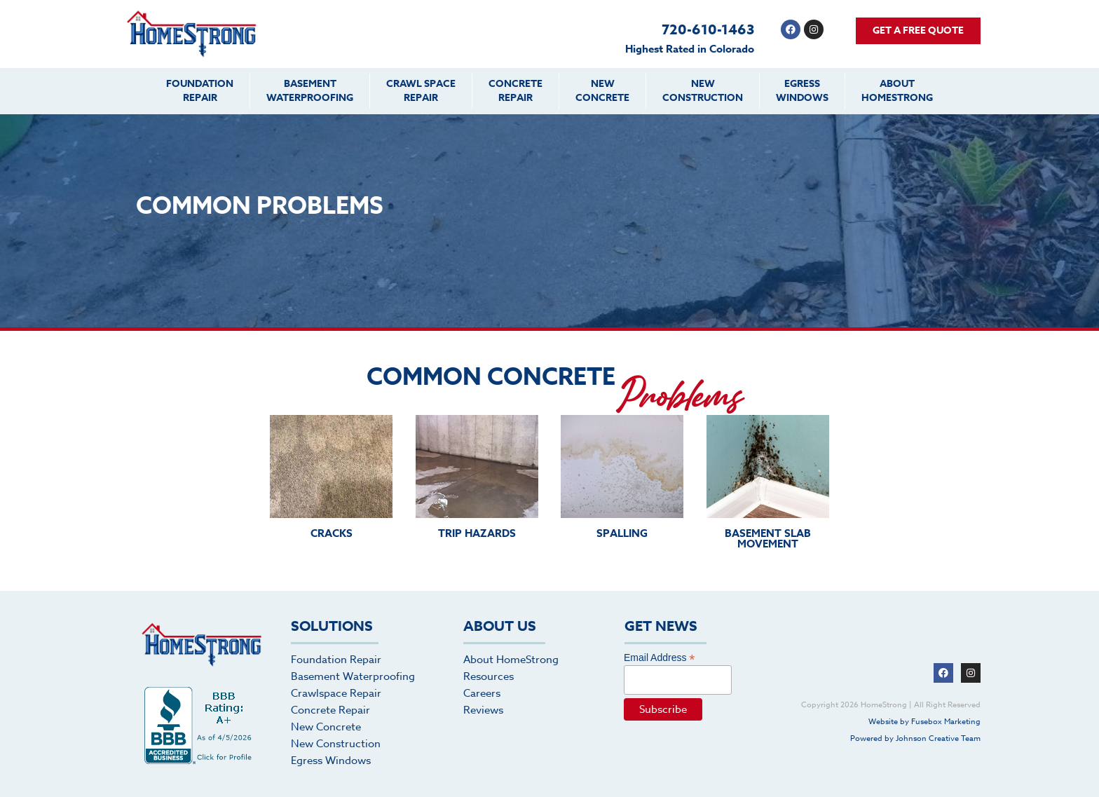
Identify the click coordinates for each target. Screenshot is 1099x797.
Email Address (659, 657)
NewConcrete (602, 90)
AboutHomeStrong (897, 90)
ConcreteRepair (515, 90)
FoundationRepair (199, 90)
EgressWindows (802, 90)
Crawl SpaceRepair (421, 90)
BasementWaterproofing (309, 90)
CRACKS (331, 533)
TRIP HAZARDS (477, 533)
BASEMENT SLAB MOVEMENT (768, 538)
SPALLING (622, 533)
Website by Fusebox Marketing (924, 722)
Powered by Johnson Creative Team (915, 738)
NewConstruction (702, 90)
